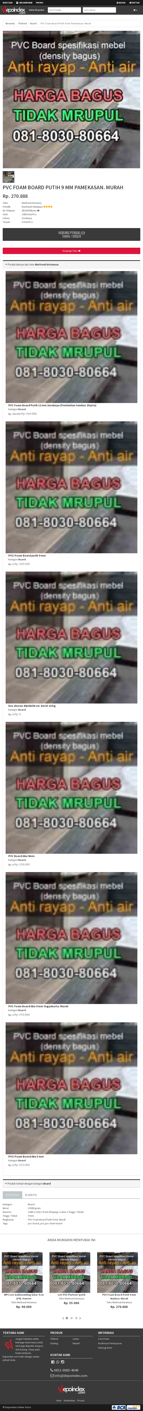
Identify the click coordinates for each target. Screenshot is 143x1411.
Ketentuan (69, 1400)
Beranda (10, 23)
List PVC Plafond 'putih (71, 1294)
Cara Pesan (103, 1338)
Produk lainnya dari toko (21, 264)
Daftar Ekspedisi (36, 10)
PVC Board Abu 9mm (21, 856)
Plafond (22, 23)
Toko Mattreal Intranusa (24, 1302)
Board (33, 23)
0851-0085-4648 (64, 1370)
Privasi (80, 1400)
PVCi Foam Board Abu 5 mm (26, 1156)
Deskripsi (31, 1195)
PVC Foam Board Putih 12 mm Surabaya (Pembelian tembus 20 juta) (52, 405)
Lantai (76, 1338)
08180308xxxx (31, 210)
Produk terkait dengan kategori (29, 1183)
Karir (59, 1400)
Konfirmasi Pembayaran (110, 1343)
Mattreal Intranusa (32, 203)
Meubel (76, 1343)
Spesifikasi (12, 1195)
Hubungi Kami (105, 1347)
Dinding (54, 1343)
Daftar (134, 2)
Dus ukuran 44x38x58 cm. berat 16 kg (32, 705)
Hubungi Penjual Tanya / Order (71, 234)
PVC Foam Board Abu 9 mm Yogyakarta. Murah (38, 1006)
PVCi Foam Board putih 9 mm (27, 555)
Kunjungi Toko (71, 250)
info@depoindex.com (68, 1375)
